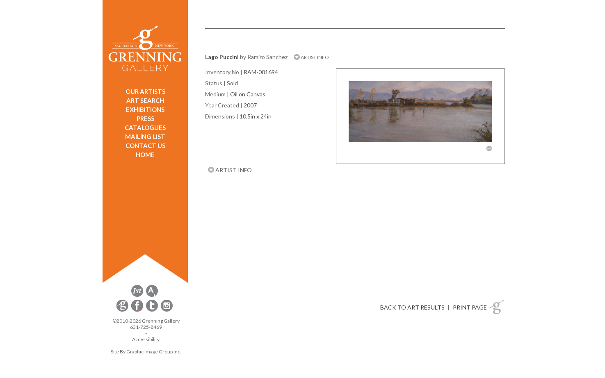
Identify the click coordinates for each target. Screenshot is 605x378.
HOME (145, 154)
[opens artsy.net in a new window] (152, 295)
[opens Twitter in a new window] (152, 310)
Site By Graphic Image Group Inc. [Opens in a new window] (146, 351)
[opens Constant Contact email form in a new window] (123, 310)
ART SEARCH (145, 100)
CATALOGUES (145, 127)
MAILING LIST (145, 136)
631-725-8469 (146, 327)
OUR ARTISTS (145, 91)
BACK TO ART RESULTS (412, 307)
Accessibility (146, 339)
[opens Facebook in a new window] (137, 310)
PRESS (145, 118)
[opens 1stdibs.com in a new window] (137, 295)
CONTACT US (145, 145)
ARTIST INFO (311, 57)
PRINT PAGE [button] (470, 307)
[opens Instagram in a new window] (167, 310)
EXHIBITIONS (145, 109)
